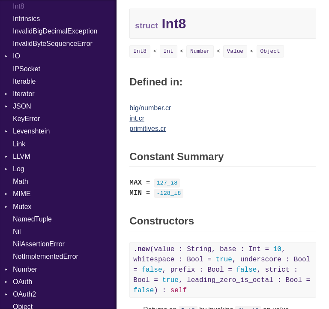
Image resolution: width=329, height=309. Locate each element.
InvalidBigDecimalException (55, 31)
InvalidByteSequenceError (53, 43)
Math (20, 181)
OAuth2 (24, 294)
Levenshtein (31, 131)
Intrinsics (26, 18)
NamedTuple (32, 219)
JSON (22, 106)
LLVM (21, 156)
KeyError (26, 118)
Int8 (140, 51)
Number (25, 269)
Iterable (24, 81)
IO (16, 56)
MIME (22, 193)
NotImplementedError (45, 256)
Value (235, 51)
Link (19, 144)
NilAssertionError (39, 244)
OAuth (22, 281)
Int (168, 51)
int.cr (136, 118)
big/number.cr (150, 108)
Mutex (22, 206)
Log (18, 169)
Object (270, 51)
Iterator (24, 93)
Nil (17, 231)
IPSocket (26, 69)
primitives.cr (147, 128)
